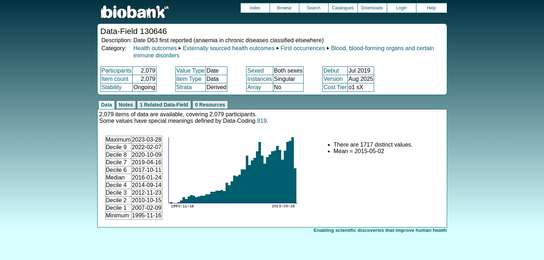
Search (313, 7)
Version (333, 79)
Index (255, 7)
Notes (126, 105)
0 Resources (210, 105)
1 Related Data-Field (164, 105)
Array (254, 87)
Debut (331, 71)
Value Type (190, 71)
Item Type (189, 79)
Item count (115, 79)
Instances (259, 79)
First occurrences (302, 48)
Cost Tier (335, 87)
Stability (112, 87)
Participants (117, 71)
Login (401, 7)
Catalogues (343, 7)
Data (106, 105)
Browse (284, 7)
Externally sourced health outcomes (228, 48)
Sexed (255, 71)
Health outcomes (155, 48)
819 (262, 121)
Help (431, 7)
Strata (184, 87)
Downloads (372, 7)
